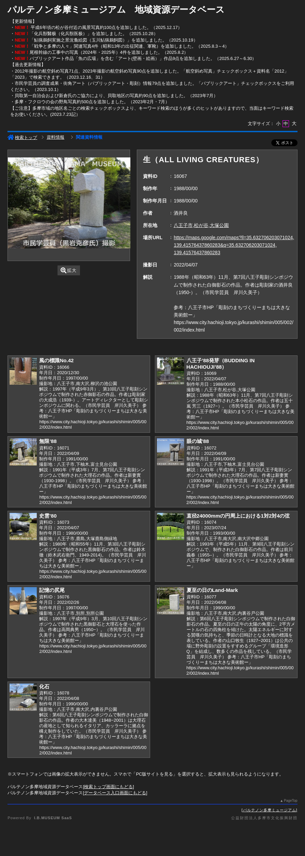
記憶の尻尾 (52, 590)
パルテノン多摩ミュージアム (269, 810)
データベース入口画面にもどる (115, 792)
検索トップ (22, 137)
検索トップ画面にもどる (108, 786)
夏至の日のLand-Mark (212, 590)
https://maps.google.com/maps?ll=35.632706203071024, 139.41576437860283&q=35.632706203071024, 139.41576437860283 (234, 245)
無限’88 (48, 441)
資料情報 (55, 137)
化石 (44, 686)
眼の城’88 (198, 441)
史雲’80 (48, 516)
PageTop (290, 800)
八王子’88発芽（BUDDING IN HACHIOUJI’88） (221, 363)
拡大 (69, 270)
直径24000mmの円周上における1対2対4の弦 (238, 516)
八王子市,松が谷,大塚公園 (201, 225)
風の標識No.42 (56, 360)
